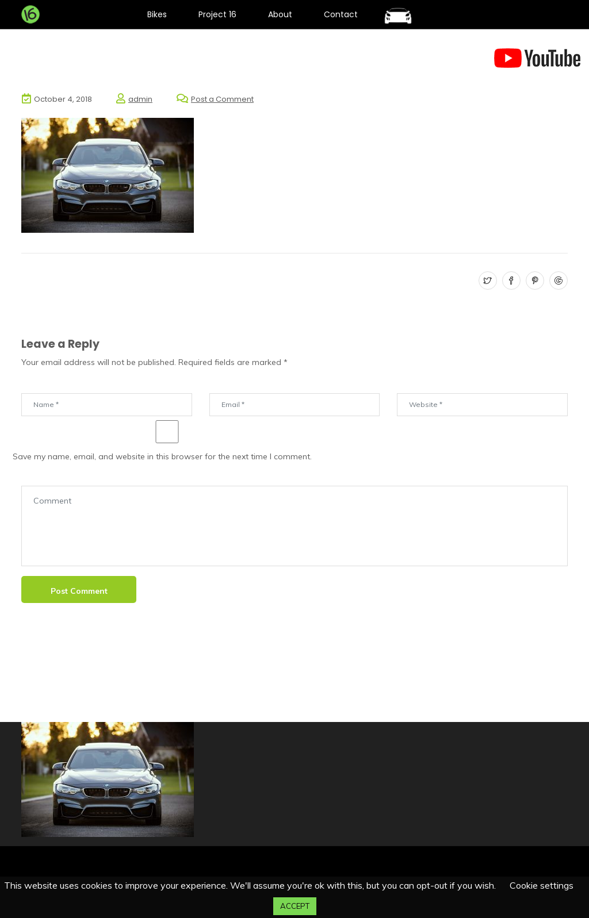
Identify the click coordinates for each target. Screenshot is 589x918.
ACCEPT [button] (294, 906)
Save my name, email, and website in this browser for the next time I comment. (162, 456)
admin (140, 99)
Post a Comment (222, 99)
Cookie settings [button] (541, 885)
